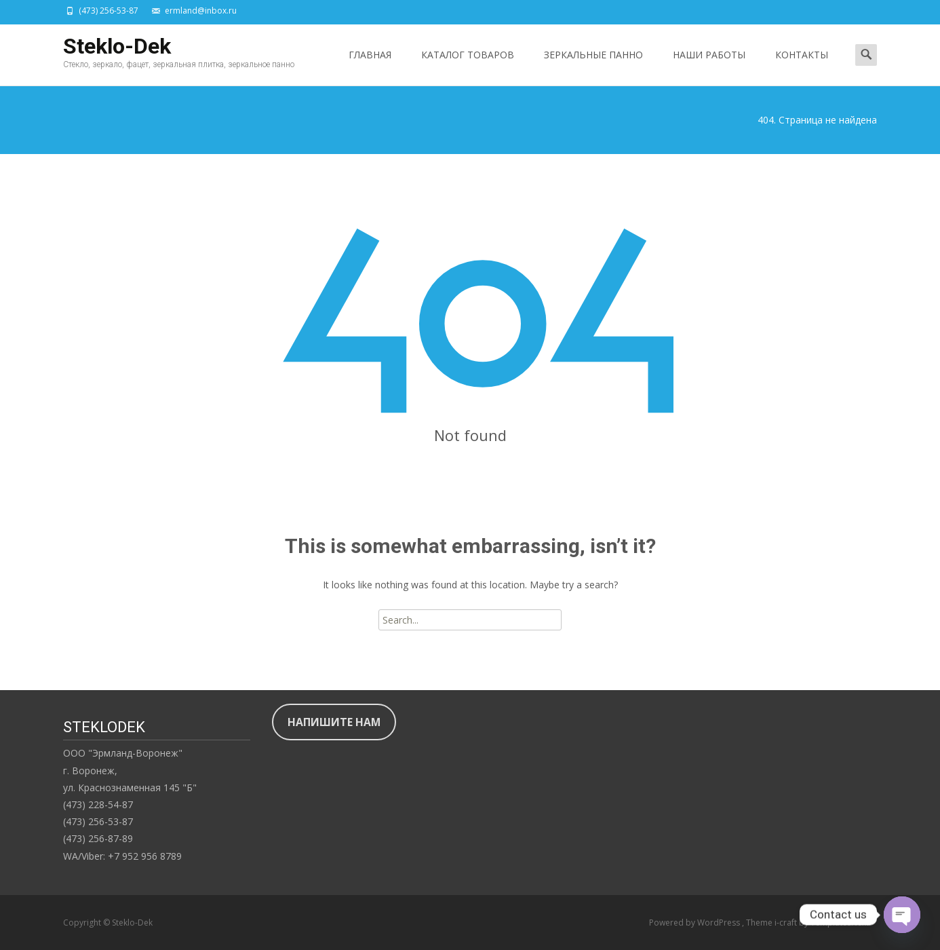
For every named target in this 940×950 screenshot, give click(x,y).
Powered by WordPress (695, 922)
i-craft (787, 922)
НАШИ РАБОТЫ (709, 67)
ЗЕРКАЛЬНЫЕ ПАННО (593, 67)
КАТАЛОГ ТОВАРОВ (467, 67)
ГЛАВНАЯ (370, 67)
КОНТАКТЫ (801, 67)
